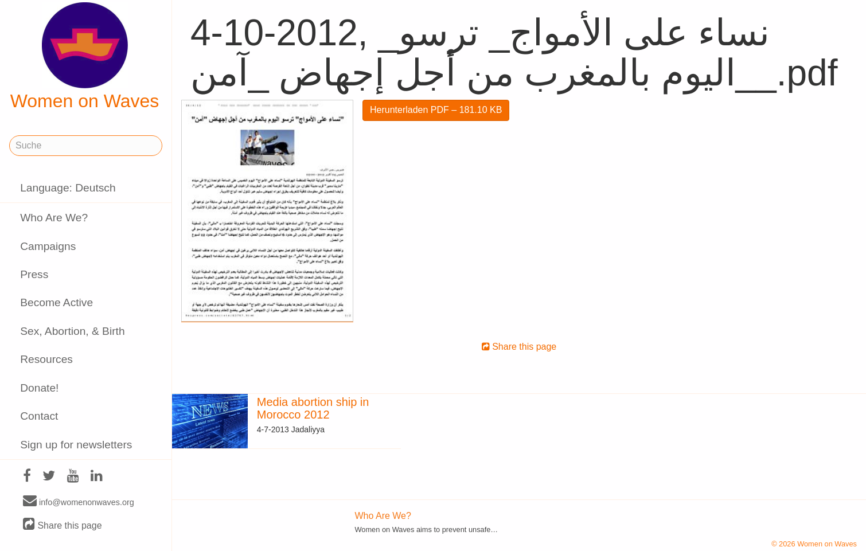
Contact (39, 416)
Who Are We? (54, 218)
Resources (46, 359)
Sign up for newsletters (76, 445)
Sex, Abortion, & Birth (72, 331)
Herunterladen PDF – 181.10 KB (436, 110)
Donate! (39, 388)
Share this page (62, 525)
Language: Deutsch (67, 188)
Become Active (56, 302)
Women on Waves (84, 56)
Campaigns (48, 246)
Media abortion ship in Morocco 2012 (313, 408)
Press (34, 274)
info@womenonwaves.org (78, 501)
